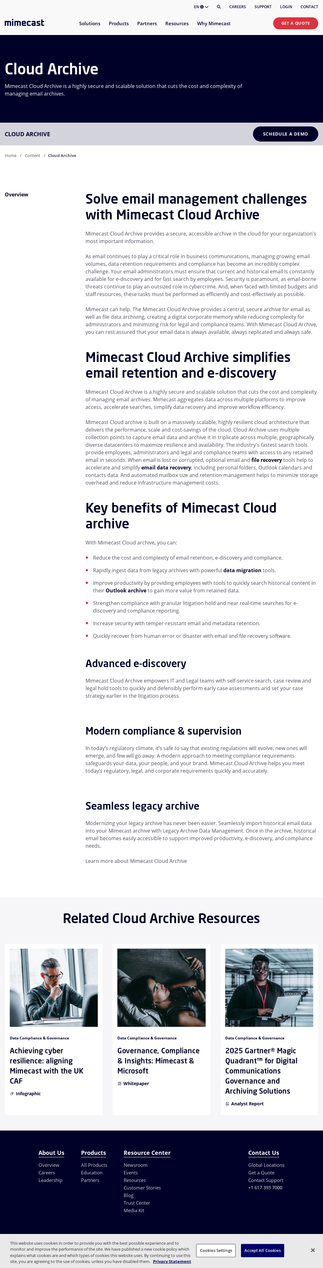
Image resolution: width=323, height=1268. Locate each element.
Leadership (50, 1180)
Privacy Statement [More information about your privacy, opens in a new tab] (172, 1261)
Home (10, 155)
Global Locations (266, 1165)
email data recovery (166, 467)
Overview (48, 1165)
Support (263, 6)
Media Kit (134, 1210)
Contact (309, 6)
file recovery (266, 460)
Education (92, 1172)
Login (286, 6)
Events (131, 1172)
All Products (94, 1165)
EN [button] (201, 6)
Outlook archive (126, 590)
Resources (135, 1180)
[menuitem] (89, 27)
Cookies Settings (216, 1250)
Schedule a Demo (285, 134)
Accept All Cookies (262, 1250)
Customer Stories (142, 1187)
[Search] (219, 7)
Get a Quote (295, 23)
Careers (237, 6)
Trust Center (137, 1203)
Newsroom (136, 1165)
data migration (242, 570)
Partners (90, 1180)
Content (32, 155)
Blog (128, 1195)
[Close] (313, 1250)
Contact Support (265, 1180)
